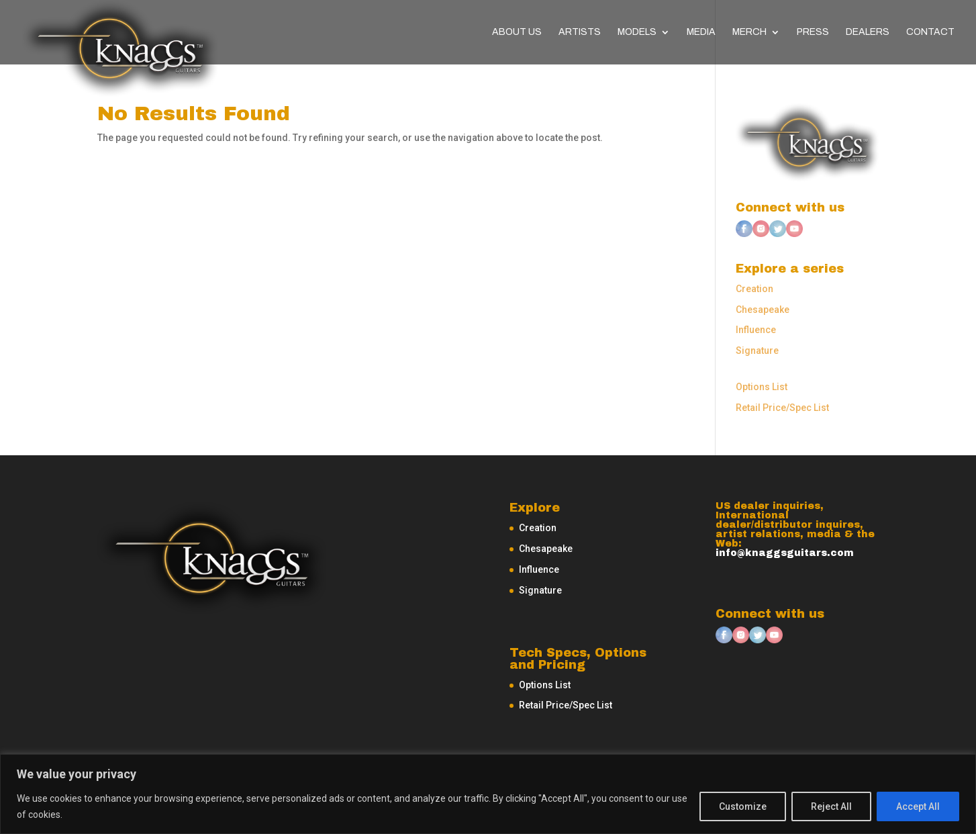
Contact (930, 32)
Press (813, 32)
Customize (743, 806)
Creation (754, 288)
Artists (579, 32)
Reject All (831, 806)
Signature (757, 350)
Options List (761, 386)
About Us (517, 32)
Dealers (867, 32)
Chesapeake (762, 309)
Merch (749, 32)
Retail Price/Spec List (782, 407)
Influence (756, 329)
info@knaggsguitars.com (785, 553)
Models (637, 32)
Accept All (918, 806)
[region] (488, 794)
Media (701, 32)
